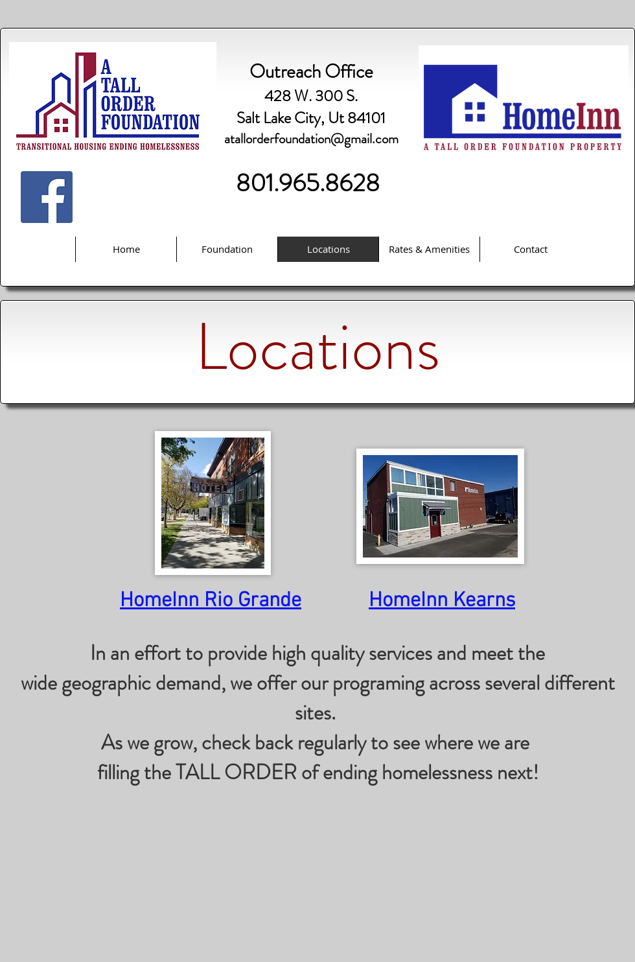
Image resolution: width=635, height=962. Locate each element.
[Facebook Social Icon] (47, 197)
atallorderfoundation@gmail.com (311, 138)
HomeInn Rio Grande (210, 601)
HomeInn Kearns (442, 601)
